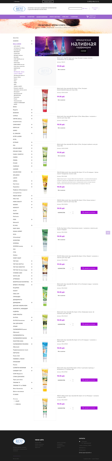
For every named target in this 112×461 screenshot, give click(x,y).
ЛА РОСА (15, 317)
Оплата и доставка (61, 442)
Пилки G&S (16, 356)
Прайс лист (37, 447)
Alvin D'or (16, 38)
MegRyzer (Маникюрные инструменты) (20, 191)
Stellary (15, 255)
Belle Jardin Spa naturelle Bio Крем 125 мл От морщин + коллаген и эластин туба (76, 340)
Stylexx (15, 79)
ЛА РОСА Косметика (19, 320)
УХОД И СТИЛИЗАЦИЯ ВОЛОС (19, 103)
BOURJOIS (16, 113)
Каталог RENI (38, 442)
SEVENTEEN (16, 240)
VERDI (15, 82)
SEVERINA (16, 243)
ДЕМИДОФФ (16, 302)
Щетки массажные (18, 391)
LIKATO (15, 178)
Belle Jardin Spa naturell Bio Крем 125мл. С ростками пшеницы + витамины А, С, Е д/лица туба (76, 368)
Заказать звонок (48, 1)
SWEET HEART (17, 258)
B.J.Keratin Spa (17, 50)
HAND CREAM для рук (19, 64)
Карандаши (16, 97)
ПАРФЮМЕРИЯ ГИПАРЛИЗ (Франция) (20, 345)
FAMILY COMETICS (18, 154)
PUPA (14, 219)
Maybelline (16, 187)
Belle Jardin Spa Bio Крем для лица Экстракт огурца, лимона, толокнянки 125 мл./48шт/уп (74, 58)
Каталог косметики (39, 444)
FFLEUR (15, 163)
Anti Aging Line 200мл (19, 48)
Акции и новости (39, 445)
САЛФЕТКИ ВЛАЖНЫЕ (19, 367)
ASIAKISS (15, 41)
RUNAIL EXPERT (17, 231)
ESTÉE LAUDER (17, 136)
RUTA (14, 234)
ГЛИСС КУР (16, 294)
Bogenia (15, 110)
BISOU (15, 107)
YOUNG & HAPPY (18, 86)
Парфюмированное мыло (20, 350)
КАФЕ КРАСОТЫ (17, 314)
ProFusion (16, 216)
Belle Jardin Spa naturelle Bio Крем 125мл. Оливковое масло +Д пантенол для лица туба (75, 312)
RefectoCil (16, 222)
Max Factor (16, 184)
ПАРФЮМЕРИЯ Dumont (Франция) (20, 330)
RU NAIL (15, 225)
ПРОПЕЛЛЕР (16, 362)
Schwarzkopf (16, 237)
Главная (37, 27)
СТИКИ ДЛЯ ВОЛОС (18, 376)
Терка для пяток (18, 379)
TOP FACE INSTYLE (18, 264)
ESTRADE (15, 142)
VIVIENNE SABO (17, 273)
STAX (14, 252)
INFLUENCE (16, 175)
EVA (14, 145)
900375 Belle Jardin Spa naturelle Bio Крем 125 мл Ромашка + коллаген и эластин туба (78, 396)
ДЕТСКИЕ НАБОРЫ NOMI (20, 305)
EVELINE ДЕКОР (17, 148)
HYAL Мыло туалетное (19, 66)
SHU (14, 249)
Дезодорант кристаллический (18, 92)
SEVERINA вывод (18, 246)
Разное (15, 99)
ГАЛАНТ (15, 291)
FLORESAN (16, 166)
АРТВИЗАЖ (16, 279)
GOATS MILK (17, 62)
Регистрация (95, 7)
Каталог (43, 27)
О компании (60, 444)
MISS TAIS (16, 199)
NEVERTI (15, 204)
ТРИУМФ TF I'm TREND (19, 385)
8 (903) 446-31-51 (93, 1)
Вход (95, 9)
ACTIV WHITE (17, 46)
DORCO (15, 130)
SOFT (15, 70)
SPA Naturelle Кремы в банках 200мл (19, 76)
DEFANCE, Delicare (18, 55)
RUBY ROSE (16, 228)
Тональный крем (18, 100)
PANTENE (15, 213)
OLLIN (15, 210)
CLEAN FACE (17, 53)
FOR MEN (16, 61)
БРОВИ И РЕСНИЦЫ (19, 285)
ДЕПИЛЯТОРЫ (17, 95)
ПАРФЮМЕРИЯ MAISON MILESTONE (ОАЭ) (20, 339)
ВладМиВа (16, 288)
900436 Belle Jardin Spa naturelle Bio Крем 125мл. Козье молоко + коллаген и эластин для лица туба (76, 200)
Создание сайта (87, 458)
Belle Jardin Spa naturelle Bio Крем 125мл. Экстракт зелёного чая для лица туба (77, 145)
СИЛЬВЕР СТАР (17, 370)
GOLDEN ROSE (17, 172)
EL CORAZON (16, 133)
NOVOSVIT (16, 207)
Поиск (85, 8)
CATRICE (15, 116)
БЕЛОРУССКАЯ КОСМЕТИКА (21, 282)
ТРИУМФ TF (16, 382)
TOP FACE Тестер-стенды (20, 270)
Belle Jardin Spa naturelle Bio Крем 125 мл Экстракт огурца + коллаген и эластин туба (77, 284)
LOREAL (15, 181)
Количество (61, 212)
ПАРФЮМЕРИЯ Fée (18, 335)
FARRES (15, 157)
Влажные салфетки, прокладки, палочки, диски (20, 89)
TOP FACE (15, 261)
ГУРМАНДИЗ (16, 296)
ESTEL (15, 139)
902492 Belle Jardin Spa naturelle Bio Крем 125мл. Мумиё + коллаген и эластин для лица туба (77, 256)
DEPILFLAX (16, 127)
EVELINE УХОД (17, 151)
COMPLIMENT (17, 124)
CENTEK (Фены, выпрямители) (17, 120)
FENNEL (15, 160)
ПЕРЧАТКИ (16, 353)
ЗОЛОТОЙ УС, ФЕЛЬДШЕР (20, 308)
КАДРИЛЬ (16, 311)
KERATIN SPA (17, 68)
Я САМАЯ (15, 394)
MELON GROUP (17, 196)
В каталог (83, 51)
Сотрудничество (61, 445)
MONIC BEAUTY (17, 201)
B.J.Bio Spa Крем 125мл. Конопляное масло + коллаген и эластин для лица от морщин (77, 228)
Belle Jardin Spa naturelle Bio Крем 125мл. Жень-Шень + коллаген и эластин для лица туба (76, 117)
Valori (15, 80)
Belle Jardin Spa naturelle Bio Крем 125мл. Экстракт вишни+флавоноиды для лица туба (72, 89)
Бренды (59, 447)
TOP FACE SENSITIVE (19, 267)
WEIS (15, 84)
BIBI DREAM (17, 51)
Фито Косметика (18, 388)
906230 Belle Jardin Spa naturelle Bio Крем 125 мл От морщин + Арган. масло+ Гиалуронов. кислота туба (77, 173)
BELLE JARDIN (50, 27)
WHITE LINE (16, 276)
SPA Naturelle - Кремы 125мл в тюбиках (19, 72)
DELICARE (16, 57)
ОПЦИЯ (15, 326)
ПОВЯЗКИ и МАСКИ (18, 359)
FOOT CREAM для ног (19, 59)
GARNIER (15, 169)
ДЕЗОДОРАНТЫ (17, 299)
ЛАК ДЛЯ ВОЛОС (18, 323)
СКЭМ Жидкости (18, 373)
